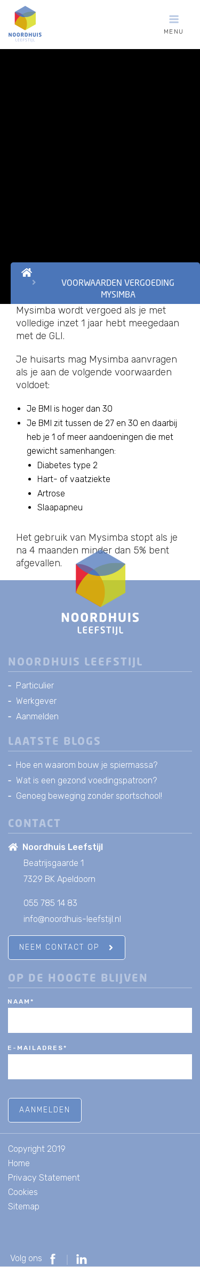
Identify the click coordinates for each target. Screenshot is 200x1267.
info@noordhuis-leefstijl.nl (72, 919)
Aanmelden (37, 716)
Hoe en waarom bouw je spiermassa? (86, 765)
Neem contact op (66, 947)
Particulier (35, 685)
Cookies (23, 1192)
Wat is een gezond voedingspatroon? (86, 780)
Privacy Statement (44, 1178)
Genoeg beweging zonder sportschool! (89, 796)
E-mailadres (37, 1048)
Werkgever (36, 701)
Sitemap (23, 1206)
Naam (20, 1001)
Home (19, 1163)
